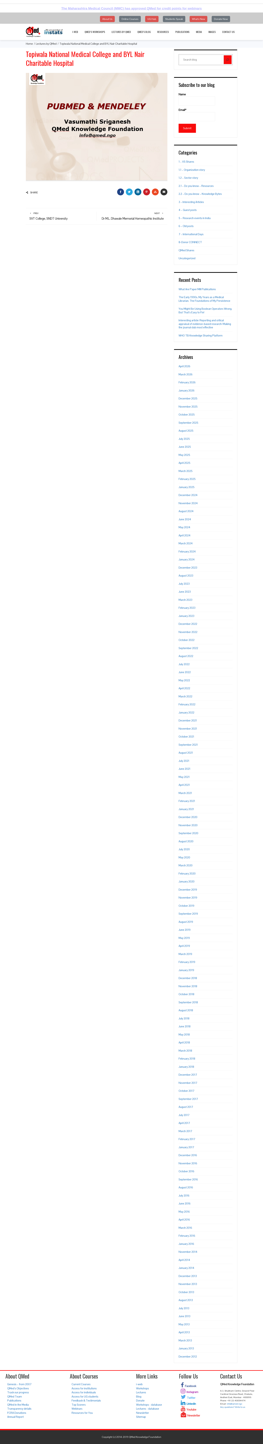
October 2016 (186, 1171)
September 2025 (188, 422)
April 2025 (184, 463)
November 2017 (188, 1083)
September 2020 (188, 833)
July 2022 (184, 664)
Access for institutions (84, 1388)
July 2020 (184, 849)
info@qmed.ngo (234, 1403)
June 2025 (185, 446)
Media (199, 32)
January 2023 (186, 616)
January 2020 (186, 881)
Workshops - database (149, 1404)
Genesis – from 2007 (19, 1384)
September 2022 (188, 648)
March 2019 (185, 954)
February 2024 (187, 551)
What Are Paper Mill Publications (197, 289)
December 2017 (188, 1074)
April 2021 (184, 785)
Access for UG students (85, 1396)
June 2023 (185, 591)
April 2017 (184, 1123)
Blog (138, 1396)
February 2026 (187, 382)
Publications (182, 32)
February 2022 (187, 704)
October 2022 (186, 640)
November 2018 (188, 986)
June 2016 (185, 1203)
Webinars (77, 1408)
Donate (140, 1400)
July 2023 (184, 583)
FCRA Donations (16, 1413)
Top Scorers (79, 1404)
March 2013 (185, 1340)
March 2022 (185, 696)
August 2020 (186, 841)
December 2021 (188, 720)
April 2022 (184, 688)
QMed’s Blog (144, 32)
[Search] (228, 59)
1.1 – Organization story (192, 169)
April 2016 (184, 1219)
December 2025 (188, 398)
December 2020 (188, 817)
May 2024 (184, 527)
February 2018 (187, 1058)
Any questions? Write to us (232, 1407)
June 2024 (185, 519)
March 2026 (186, 374)
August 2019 (186, 922)
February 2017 (187, 1139)
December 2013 (188, 1276)
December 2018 (188, 978)
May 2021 (184, 777)
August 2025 (186, 430)
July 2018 (184, 1018)
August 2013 (186, 1300)
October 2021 (186, 736)
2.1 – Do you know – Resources (196, 186)
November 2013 (188, 1284)
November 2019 (188, 897)
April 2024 (185, 535)
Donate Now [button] (221, 19)
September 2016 (188, 1179)
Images (212, 32)
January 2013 (186, 1348)
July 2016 (184, 1195)
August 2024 (186, 511)
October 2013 (186, 1292)
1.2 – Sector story (188, 177)
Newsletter (142, 1413)
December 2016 (188, 1155)
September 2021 (188, 744)
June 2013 (184, 1316)
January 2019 (186, 970)
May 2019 (184, 938)
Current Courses (81, 1384)
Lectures (141, 1392)
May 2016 (184, 1211)
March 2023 (185, 600)
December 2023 (188, 567)
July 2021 (184, 761)
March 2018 (185, 1050)
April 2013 (184, 1332)
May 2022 (184, 680)
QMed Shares (186, 250)
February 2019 (187, 962)
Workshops (142, 1388)
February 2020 (187, 873)
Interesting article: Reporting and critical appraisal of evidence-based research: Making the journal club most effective (205, 324)
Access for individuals (84, 1392)
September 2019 (188, 913)
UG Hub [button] (151, 19)
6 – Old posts (186, 226)
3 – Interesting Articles (191, 202)
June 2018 (185, 1026)
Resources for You (82, 1413)
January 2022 (186, 712)
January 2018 (186, 1066)
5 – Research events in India (195, 218)
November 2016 (188, 1163)
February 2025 (187, 479)
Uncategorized (187, 258)
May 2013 (184, 1324)
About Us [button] (107, 19)
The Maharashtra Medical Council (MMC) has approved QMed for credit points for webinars (131, 8)
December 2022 (188, 624)
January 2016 (186, 1244)
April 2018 (184, 1042)
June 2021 (184, 768)
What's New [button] (198, 19)
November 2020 (188, 825)
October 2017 (186, 1090)
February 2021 (187, 801)
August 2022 (186, 656)
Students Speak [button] (174, 19)
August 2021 (186, 752)
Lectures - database (147, 1408)
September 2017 (188, 1099)
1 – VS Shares (186, 161)
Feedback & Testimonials (86, 1400)
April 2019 (184, 946)
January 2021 (186, 809)
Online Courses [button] (129, 19)
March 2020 (186, 865)
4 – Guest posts (188, 210)
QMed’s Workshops (95, 32)
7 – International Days (191, 234)
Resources (163, 32)
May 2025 (184, 455)
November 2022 (188, 632)
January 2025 (186, 487)
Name (197, 99)
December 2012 (188, 1356)
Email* (197, 114)
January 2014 (186, 1268)
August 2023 (186, 575)
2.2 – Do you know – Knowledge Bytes (200, 194)
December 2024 (188, 495)
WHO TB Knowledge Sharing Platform (201, 335)
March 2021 (185, 793)
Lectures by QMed (121, 32)
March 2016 (185, 1227)
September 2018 (188, 1002)
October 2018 (186, 994)
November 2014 (188, 1252)
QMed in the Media (18, 1404)
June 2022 (185, 672)
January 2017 (186, 1147)
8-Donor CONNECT (190, 242)
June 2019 (185, 929)
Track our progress (18, 1392)
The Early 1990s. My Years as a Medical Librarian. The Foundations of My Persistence (204, 298)
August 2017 (186, 1107)
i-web (75, 32)
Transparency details (19, 1408)
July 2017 (184, 1115)
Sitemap (141, 1416)
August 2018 (186, 1010)
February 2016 (187, 1235)
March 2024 (186, 543)
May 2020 (184, 857)
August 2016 (186, 1187)
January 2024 (187, 559)
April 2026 (184, 366)
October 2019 (186, 905)
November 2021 (188, 728)
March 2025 (186, 471)
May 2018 (184, 1034)
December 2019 (188, 889)
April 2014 (184, 1260)
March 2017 (185, 1131)
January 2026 (186, 390)
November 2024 (188, 503)
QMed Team (14, 1396)
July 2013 (184, 1308)
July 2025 (184, 439)
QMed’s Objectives (18, 1388)
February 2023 (187, 607)
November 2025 (188, 406)
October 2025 (187, 414)
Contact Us (228, 32)
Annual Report (15, 1416)
